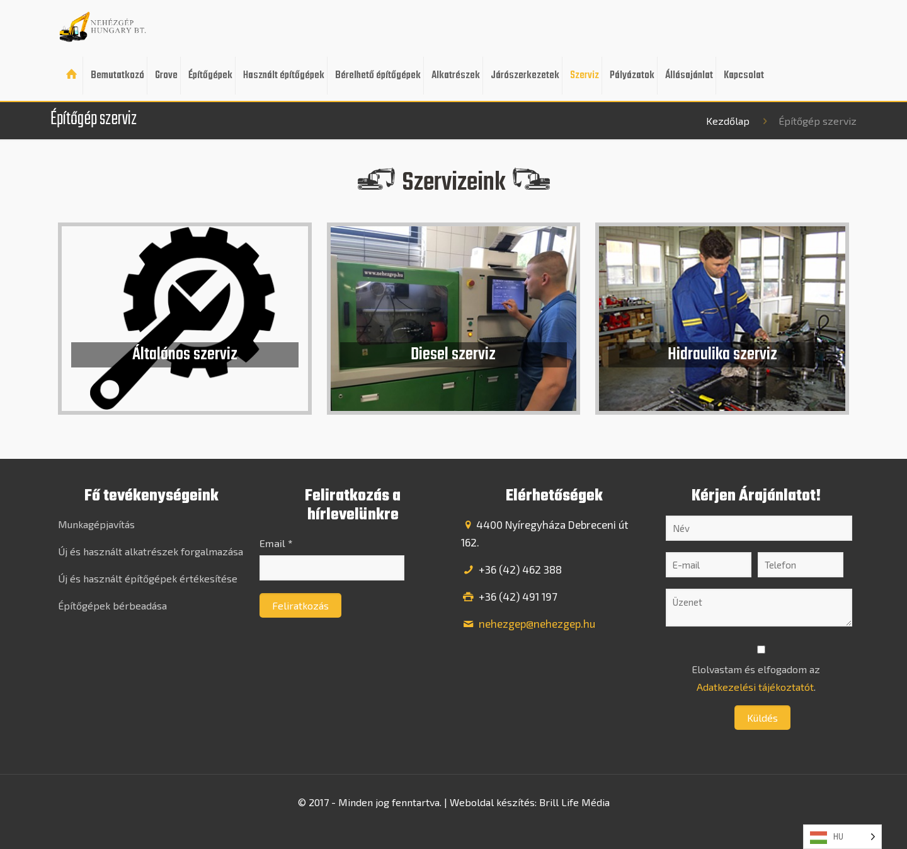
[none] (842, 836)
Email (276, 543)
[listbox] (842, 836)
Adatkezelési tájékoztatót (755, 687)
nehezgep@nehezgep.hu (535, 623)
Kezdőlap (728, 121)
